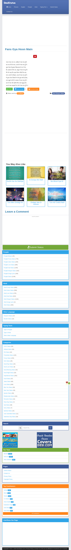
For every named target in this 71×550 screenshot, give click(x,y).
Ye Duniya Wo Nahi (36, 180)
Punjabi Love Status (9, 264)
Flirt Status (7, 352)
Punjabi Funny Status (9, 259)
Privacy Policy (7, 476)
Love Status (7, 384)
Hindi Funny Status (9, 287)
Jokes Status (7, 381)
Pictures (16, 7)
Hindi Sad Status (8, 296)
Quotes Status (7, 393)
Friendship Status (8, 355)
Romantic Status (8, 399)
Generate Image (33, 89)
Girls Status (7, 361)
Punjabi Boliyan (8, 256)
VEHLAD (6, 456)
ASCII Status (7, 346)
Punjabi (30, 7)
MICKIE (6, 453)
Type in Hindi (7, 332)
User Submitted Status (10, 413)
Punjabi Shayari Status (10, 270)
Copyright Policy (8, 479)
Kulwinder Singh (8, 504)
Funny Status (7, 358)
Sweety (6, 496)
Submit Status (54, 7)
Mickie (5, 493)
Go (50, 428)
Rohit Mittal (7, 510)
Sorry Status (7, 408)
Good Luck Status (8, 367)
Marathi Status (8, 318)
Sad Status (7, 405)
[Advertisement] (36, 32)
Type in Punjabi (8, 329)
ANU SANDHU (8, 459)
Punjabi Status (8, 276)
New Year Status (8, 390)
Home (8, 7)
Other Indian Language (10, 335)
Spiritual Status (8, 410)
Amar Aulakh (7, 501)
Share (10, 89)
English (23, 7)
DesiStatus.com (21, 548)
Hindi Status (7, 305)
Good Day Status (8, 364)
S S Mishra (20, 93)
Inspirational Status (9, 375)
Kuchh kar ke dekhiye (15, 181)
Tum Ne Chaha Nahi (56, 202)
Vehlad (5, 490)
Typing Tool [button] (43, 7)
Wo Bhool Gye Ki (57, 181)
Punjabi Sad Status (9, 267)
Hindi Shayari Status (58, 93)
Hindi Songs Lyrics (9, 302)
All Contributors (35, 513)
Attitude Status (8, 349)
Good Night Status (9, 372)
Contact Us (9, 11)
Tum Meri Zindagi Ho (15, 202)
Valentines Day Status (10, 416)
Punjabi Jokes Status (9, 262)
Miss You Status (8, 387)
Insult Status (7, 378)
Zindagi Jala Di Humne (35, 203)
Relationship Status (9, 396)
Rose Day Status (8, 402)
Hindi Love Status (8, 293)
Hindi (36, 7)
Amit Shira (6, 507)
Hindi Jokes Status (9, 290)
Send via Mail (19, 89)
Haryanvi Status (8, 315)
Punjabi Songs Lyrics (9, 273)
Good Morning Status (9, 369)
